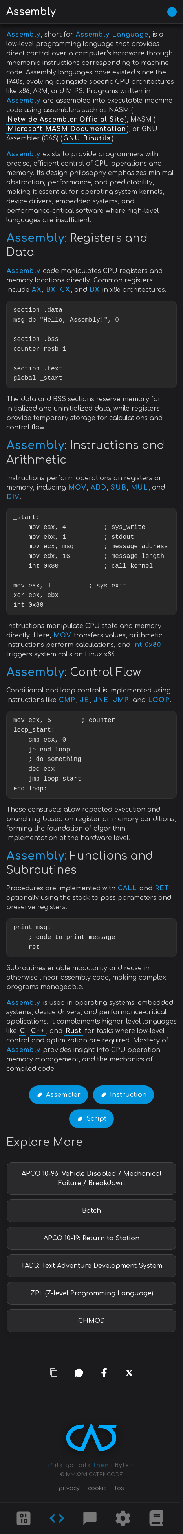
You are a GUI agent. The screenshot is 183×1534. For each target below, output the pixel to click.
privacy (69, 1488)
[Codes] (57, 1518)
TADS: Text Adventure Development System (91, 1265)
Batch (91, 1210)
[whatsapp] (79, 1372)
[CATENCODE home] (91, 1437)
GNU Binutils (87, 138)
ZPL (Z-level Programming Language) (91, 1293)
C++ (38, 1031)
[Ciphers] (23, 1518)
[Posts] (90, 1518)
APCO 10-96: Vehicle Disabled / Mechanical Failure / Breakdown (91, 1178)
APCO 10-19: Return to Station (91, 1238)
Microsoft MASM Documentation (66, 129)
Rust (74, 1031)
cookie (97, 1488)
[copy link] (54, 1373)
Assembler (63, 1094)
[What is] (156, 1518)
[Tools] (123, 1518)
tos (119, 1488)
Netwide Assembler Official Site (65, 119)
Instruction (128, 1094)
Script (96, 1118)
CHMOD (91, 1320)
